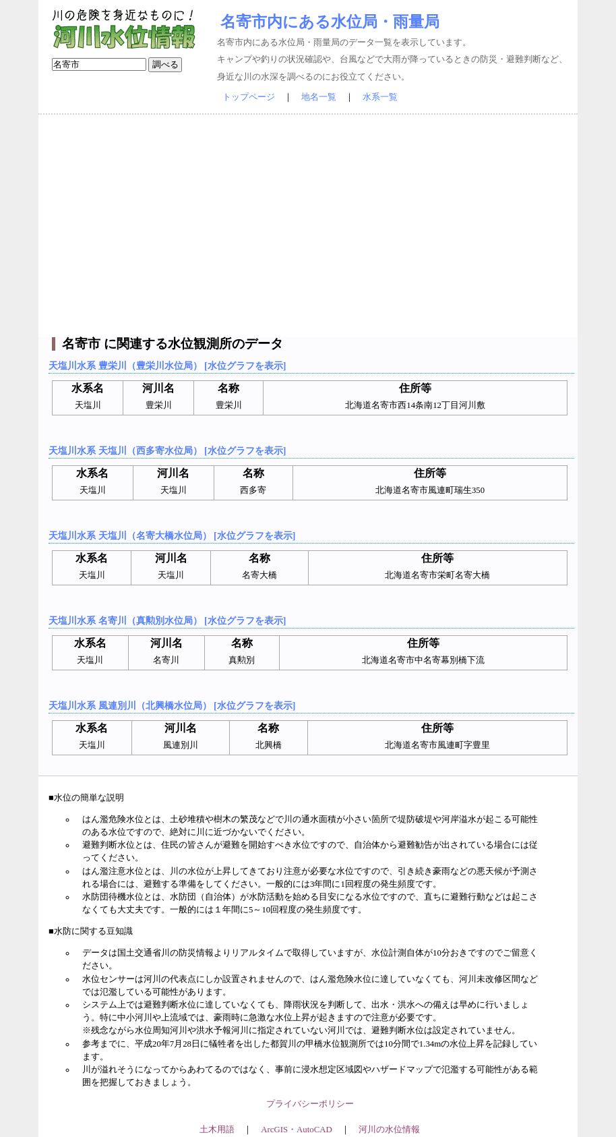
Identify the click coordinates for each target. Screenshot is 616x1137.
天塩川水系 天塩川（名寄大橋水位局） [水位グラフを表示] (172, 535)
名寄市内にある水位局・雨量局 (329, 21)
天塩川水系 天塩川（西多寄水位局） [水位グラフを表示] (167, 450)
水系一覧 (380, 97)
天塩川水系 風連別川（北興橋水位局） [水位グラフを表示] (172, 705)
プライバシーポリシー (310, 1104)
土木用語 (217, 1129)
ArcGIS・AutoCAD (296, 1129)
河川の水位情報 (389, 1129)
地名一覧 (318, 97)
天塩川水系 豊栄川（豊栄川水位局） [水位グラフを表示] (167, 365)
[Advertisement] (308, 226)
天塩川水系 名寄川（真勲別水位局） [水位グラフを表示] (167, 620)
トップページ (248, 97)
